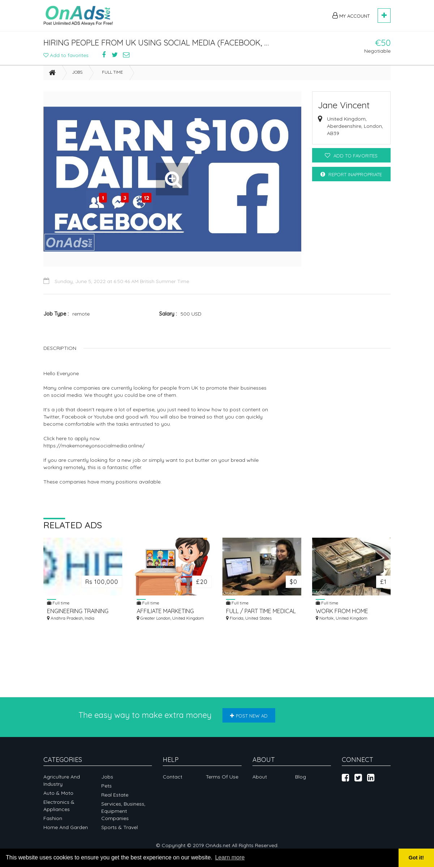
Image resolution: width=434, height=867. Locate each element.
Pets (106, 786)
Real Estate (114, 795)
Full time (112, 74)
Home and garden (65, 827)
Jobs (77, 74)
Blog (300, 776)
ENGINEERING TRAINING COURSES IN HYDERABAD (80, 613)
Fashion (52, 818)
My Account (351, 15)
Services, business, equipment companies (123, 811)
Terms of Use (222, 776)
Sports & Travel (119, 827)
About (259, 776)
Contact (172, 776)
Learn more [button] (230, 857)
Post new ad (249, 716)
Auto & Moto (58, 793)
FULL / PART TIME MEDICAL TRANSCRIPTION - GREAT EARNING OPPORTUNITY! (261, 613)
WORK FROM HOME (342, 613)
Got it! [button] (416, 858)
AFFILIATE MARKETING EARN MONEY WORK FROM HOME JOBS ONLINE (165, 613)
